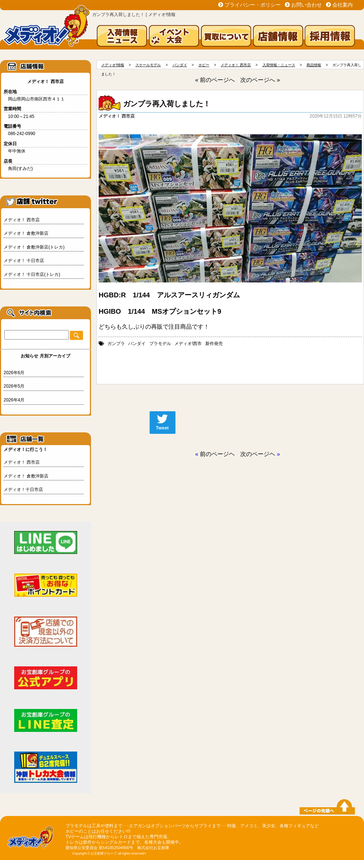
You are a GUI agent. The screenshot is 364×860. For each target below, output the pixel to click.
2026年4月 (14, 400)
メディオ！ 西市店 (22, 219)
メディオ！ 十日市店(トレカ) (32, 274)
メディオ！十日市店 (23, 489)
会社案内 (342, 5)
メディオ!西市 (188, 343)
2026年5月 (14, 386)
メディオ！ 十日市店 (24, 260)
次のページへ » (260, 80)
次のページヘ (257, 454)
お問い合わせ (306, 5)
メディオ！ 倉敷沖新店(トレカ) (34, 247)
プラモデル (160, 343)
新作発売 (214, 343)
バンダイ (137, 343)
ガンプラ (116, 343)
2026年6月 (14, 372)
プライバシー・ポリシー (253, 5)
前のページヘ (217, 454)
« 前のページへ (215, 80)
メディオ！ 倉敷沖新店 (26, 233)
